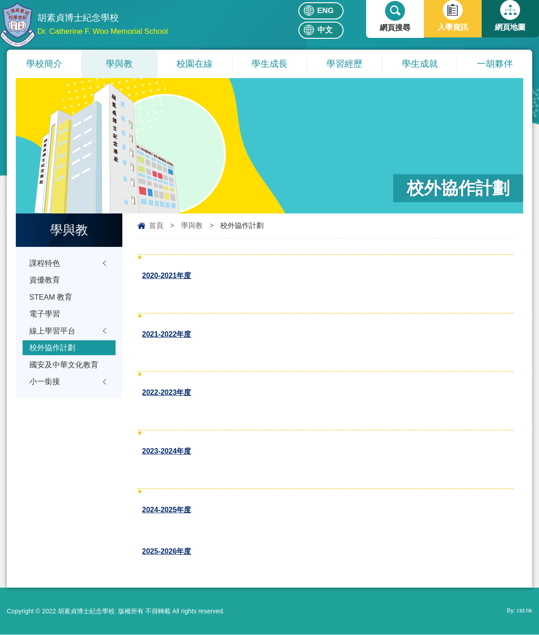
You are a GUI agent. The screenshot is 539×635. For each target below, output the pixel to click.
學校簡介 (44, 64)
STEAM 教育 (51, 298)
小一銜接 (44, 386)
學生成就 (420, 64)
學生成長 (269, 64)
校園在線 (195, 64)
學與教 (119, 64)
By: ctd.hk (518, 611)
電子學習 (44, 316)
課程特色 (44, 263)
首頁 (156, 225)
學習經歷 (344, 64)
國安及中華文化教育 (63, 369)
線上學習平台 (52, 333)
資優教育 (44, 281)
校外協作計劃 (52, 351)
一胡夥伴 (495, 64)
